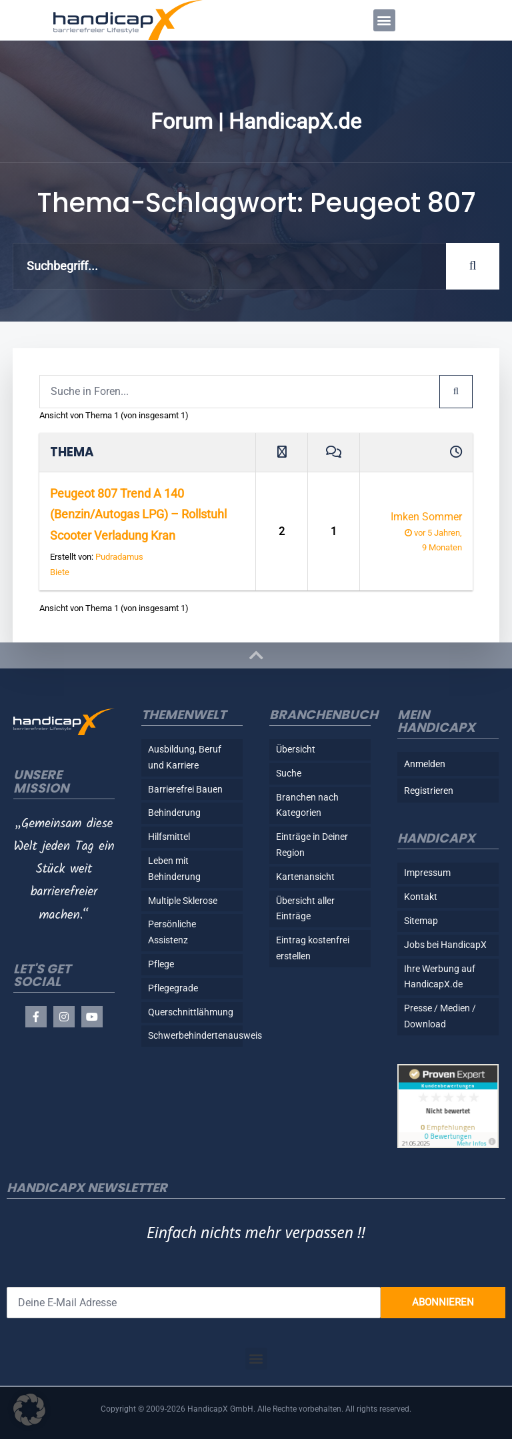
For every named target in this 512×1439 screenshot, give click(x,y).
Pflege (161, 964)
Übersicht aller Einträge (305, 908)
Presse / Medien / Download (440, 1016)
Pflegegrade (173, 988)
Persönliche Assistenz (172, 932)
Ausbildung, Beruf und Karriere (184, 757)
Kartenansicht (305, 876)
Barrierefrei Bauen (185, 789)
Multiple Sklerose (182, 900)
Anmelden (424, 764)
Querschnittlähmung (190, 1012)
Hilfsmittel (169, 836)
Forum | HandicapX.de (256, 121)
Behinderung (174, 812)
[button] (384, 20)
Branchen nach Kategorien (307, 805)
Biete (59, 572)
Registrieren (428, 790)
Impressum (427, 872)
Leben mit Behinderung (174, 868)
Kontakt (420, 896)
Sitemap (421, 920)
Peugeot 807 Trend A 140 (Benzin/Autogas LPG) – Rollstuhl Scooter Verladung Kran (138, 514)
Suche (288, 773)
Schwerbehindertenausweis (195, 1035)
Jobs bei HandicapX (445, 944)
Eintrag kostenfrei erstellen (312, 948)
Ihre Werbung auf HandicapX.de (439, 976)
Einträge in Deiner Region (312, 844)
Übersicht (295, 749)
